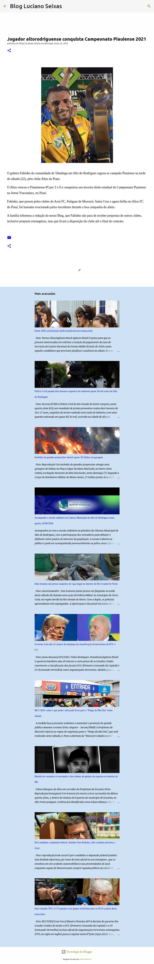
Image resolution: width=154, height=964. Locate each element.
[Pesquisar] (67, 6)
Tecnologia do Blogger (77, 951)
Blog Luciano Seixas (36, 6)
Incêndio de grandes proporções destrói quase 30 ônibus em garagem (69, 457)
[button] (9, 50)
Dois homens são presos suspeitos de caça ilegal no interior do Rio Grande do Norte (76, 584)
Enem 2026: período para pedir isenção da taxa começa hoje (64, 331)
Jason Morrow (85, 959)
